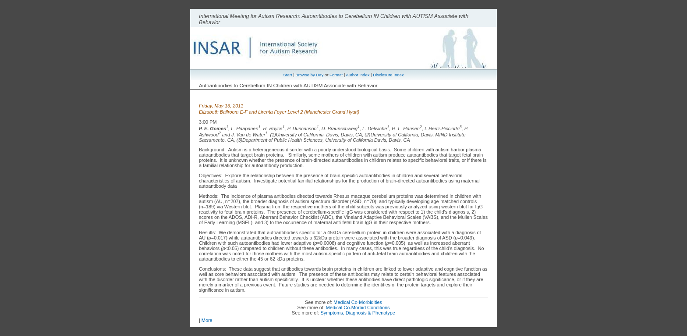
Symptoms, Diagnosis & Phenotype (357, 312)
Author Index (357, 74)
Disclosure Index (388, 74)
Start (287, 74)
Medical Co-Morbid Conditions (358, 307)
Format (336, 74)
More (207, 320)
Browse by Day (309, 74)
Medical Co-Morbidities (357, 302)
